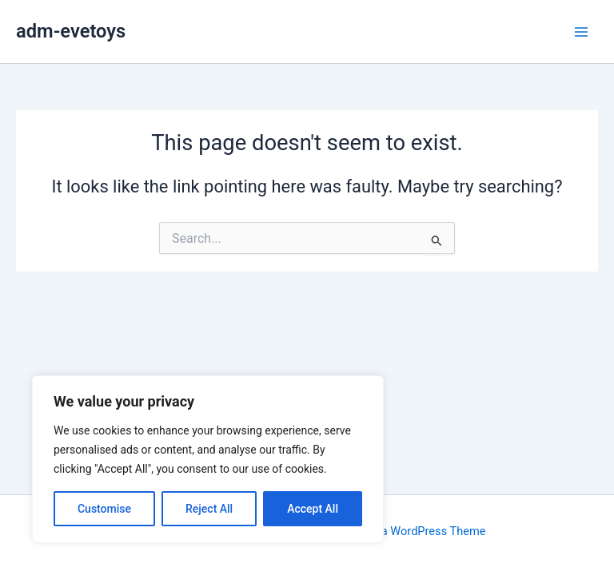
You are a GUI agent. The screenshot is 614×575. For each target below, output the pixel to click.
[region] (208, 459)
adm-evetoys (71, 31)
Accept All (312, 508)
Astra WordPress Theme (422, 531)
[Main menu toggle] (581, 32)
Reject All (209, 508)
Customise (104, 508)
